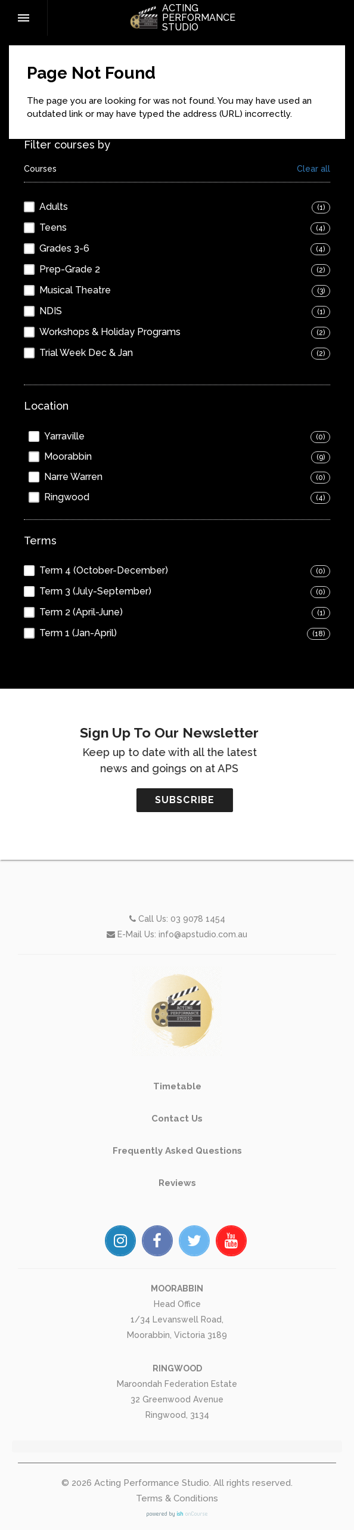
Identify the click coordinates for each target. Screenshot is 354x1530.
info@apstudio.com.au (203, 980)
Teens (53, 227)
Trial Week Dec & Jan (86, 352)
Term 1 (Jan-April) (78, 633)
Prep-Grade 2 (69, 269)
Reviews (177, 1229)
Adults (53, 206)
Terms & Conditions (177, 1498)
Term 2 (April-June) (81, 612)
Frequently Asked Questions (177, 1196)
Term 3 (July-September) (95, 591)
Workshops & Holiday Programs (110, 331)
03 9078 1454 (197, 965)
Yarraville (64, 436)
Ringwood (66, 497)
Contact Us (177, 1164)
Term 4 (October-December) (103, 570)
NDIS (50, 311)
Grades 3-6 (64, 248)
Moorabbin (68, 456)
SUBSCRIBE (230, 800)
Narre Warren (73, 476)
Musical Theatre (75, 290)
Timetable (177, 1132)
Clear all (313, 169)
